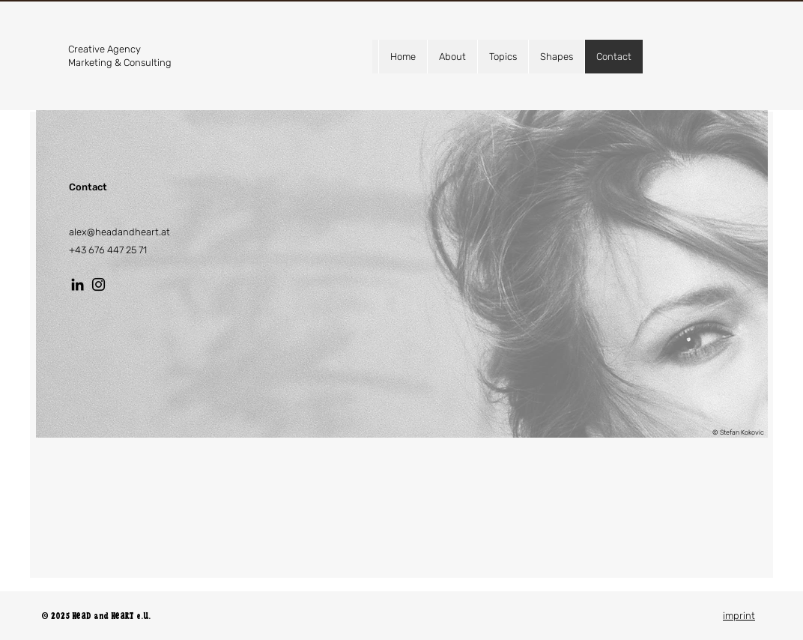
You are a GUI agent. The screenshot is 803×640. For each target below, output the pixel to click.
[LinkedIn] (77, 284)
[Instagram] (98, 284)
